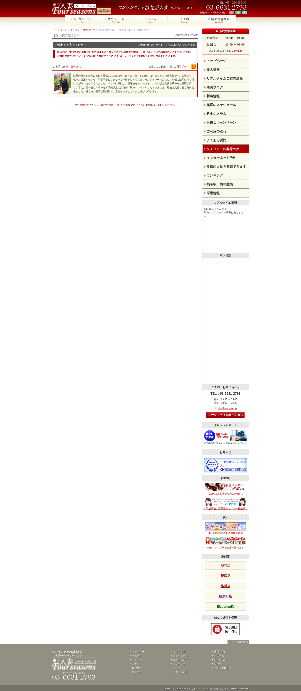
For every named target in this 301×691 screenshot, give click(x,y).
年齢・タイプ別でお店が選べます (225, 543)
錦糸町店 (225, 596)
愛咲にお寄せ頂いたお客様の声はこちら (123, 105)
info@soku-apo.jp (227, 408)
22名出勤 (237, 50)
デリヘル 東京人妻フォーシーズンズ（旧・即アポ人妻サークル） (206, 689)
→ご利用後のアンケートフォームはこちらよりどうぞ (165, 44)
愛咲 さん (75, 66)
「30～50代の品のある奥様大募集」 (225, 528)
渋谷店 (225, 565)
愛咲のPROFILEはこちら (161, 105)
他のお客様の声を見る (87, 105)
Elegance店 (225, 606)
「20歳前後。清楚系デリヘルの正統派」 (225, 504)
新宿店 (225, 576)
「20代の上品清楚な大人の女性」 (225, 489)
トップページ (59, 30)
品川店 (225, 586)
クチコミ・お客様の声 (82, 30)
